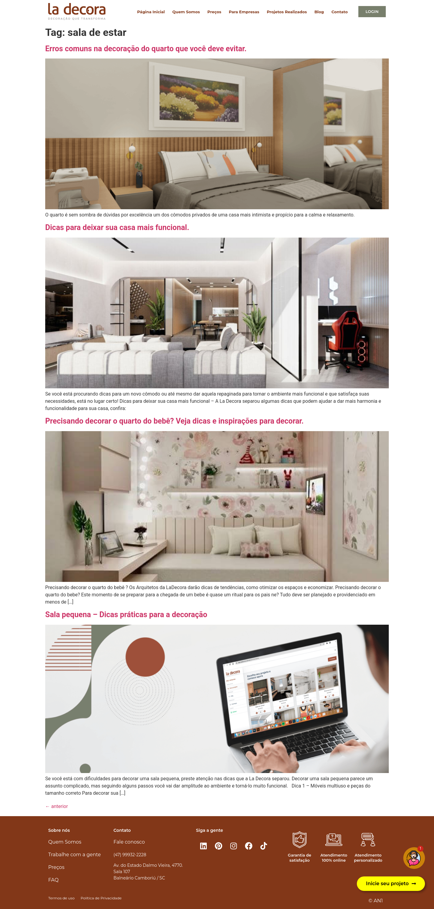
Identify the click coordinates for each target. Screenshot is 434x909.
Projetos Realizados (287, 11)
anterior (56, 806)
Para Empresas (244, 11)
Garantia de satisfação (299, 858)
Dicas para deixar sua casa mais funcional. (117, 227)
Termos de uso (61, 898)
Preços (214, 11)
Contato (340, 11)
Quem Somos (186, 11)
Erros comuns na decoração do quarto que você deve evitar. (146, 48)
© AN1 (376, 901)
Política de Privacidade (100, 898)
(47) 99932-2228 (130, 854)
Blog (319, 11)
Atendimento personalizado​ (368, 858)
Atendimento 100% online (333, 858)
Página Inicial (151, 11)
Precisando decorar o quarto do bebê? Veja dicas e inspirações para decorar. (174, 421)
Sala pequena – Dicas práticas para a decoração (126, 614)
